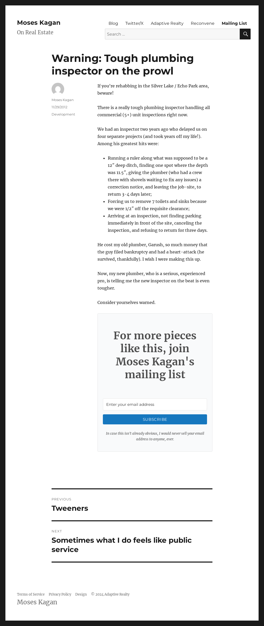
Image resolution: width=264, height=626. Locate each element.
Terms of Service (31, 594)
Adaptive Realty (167, 23)
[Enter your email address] (155, 404)
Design (81, 594)
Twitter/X (134, 23)
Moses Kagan (39, 22)
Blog (113, 23)
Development (63, 114)
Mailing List (234, 23)
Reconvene (202, 23)
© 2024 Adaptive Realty (110, 594)
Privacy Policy (60, 594)
